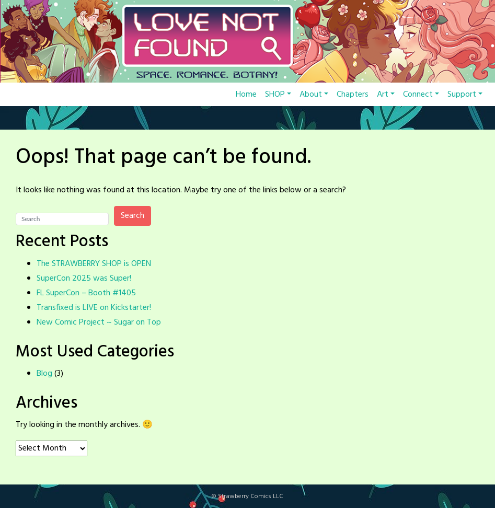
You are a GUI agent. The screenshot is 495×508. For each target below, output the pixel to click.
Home (246, 94)
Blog (44, 373)
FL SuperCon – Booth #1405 (86, 293)
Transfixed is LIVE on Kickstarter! (94, 308)
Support (464, 94)
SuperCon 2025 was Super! (84, 278)
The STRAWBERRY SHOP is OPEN (94, 264)
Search (132, 216)
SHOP (278, 94)
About (314, 94)
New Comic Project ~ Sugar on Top (99, 322)
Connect (421, 94)
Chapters (353, 94)
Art (386, 94)
